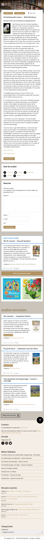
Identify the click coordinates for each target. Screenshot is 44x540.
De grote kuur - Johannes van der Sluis (20, 348)
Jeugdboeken (8, 13)
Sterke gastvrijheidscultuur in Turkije (22, 504)
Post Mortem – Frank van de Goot (11, 475)
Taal (22, 264)
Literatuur (12, 368)
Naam (5, 215)
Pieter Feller (24, 427)
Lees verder (8, 335)
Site (4, 223)
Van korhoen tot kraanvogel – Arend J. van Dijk (14, 461)
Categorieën (4, 529)
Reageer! (16, 268)
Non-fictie (21, 338)
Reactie (6, 195)
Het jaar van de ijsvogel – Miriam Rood (29, 509)
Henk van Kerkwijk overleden (9, 468)
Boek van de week (15, 264)
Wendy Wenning (8, 150)
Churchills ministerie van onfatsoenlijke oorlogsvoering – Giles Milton (20, 455)
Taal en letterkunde (29, 264)
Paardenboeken (20, 13)
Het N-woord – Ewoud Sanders (17, 241)
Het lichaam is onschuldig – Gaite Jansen (18, 491)
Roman (18, 368)
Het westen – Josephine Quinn (17, 316)
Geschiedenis (13, 338)
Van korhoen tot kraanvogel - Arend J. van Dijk (20, 380)
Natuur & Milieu (24, 404)
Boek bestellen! (9, 158)
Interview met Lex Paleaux (8, 471)
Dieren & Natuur (14, 404)
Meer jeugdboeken (8, 153)
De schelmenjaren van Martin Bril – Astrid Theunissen (16, 458)
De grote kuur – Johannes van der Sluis (12, 478)
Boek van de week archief (22, 273)
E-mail (5, 219)
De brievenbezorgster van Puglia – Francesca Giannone (17, 465)
